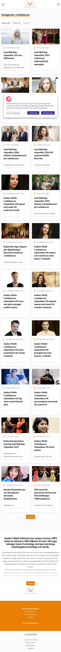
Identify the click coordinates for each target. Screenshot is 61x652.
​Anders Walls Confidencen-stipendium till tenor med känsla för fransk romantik (14, 349)
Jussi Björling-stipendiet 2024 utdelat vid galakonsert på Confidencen (15, 154)
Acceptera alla (48, 113)
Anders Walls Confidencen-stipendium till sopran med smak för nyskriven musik (14, 204)
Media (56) (16, 23)
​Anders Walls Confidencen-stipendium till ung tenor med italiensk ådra (13, 398)
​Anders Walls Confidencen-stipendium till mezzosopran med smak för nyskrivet (45, 398)
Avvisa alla (33, 113)
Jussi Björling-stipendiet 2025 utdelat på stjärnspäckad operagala (42, 58)
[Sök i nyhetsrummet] (58, 4)
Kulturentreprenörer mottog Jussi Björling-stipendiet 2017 (14, 444)
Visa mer (30, 517)
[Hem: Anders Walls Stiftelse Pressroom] (30, 4)
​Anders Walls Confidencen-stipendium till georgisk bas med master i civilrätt (42, 349)
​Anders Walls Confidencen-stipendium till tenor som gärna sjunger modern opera (14, 301)
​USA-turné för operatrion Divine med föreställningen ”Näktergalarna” (45, 494)
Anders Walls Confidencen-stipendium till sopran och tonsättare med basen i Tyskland (44, 252)
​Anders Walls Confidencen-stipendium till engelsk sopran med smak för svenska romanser (45, 301)
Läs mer (30, 583)
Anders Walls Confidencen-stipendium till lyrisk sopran (44, 445)
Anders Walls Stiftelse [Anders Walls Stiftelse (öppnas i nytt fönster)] (30, 623)
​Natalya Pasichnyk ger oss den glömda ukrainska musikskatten (14, 494)
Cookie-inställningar (13, 113)
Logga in (31, 648)
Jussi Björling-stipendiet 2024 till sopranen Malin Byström (43, 154)
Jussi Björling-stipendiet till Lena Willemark (13, 55)
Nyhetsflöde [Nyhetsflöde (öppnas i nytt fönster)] (30, 645)
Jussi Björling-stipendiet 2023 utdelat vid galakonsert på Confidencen (45, 202)
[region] (30, 106)
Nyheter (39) (5, 23)
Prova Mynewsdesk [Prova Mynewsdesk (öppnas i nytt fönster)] (30, 640)
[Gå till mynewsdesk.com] (30, 634)
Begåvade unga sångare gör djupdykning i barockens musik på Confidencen (15, 251)
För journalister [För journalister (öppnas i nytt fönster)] (30, 643)
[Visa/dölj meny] (3, 4)
